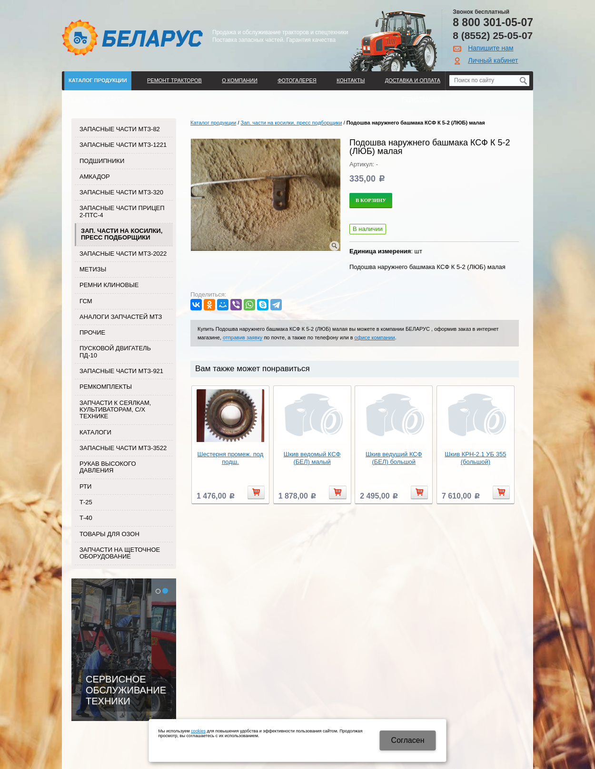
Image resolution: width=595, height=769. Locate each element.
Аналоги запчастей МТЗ (120, 316)
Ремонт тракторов (174, 80)
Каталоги (95, 432)
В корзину (371, 200)
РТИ (85, 486)
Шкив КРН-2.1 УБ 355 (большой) (475, 458)
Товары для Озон (109, 534)
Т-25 (85, 502)
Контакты (351, 80)
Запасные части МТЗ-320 (121, 192)
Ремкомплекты (105, 386)
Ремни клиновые (109, 284)
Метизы (92, 269)
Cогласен (408, 740)
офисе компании (375, 337)
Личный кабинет (493, 60)
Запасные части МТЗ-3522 (123, 448)
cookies (198, 731)
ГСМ (85, 301)
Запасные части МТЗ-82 (119, 129)
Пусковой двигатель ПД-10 (115, 351)
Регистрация (421, 99)
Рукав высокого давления (107, 467)
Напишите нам (490, 48)
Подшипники (101, 160)
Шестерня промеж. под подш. (231, 458)
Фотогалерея (297, 80)
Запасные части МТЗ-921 (121, 371)
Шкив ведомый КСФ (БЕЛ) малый (312, 458)
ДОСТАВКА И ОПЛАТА (412, 80)
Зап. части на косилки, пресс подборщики (121, 234)
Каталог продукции (98, 80)
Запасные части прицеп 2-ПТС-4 (122, 211)
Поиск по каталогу (96, 99)
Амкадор (94, 176)
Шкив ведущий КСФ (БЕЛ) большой (394, 458)
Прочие (92, 332)
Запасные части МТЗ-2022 (123, 253)
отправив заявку (242, 337)
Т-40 (85, 517)
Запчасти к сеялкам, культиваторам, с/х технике (115, 409)
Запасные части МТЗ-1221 (123, 144)
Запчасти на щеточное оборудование (119, 553)
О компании (240, 80)
